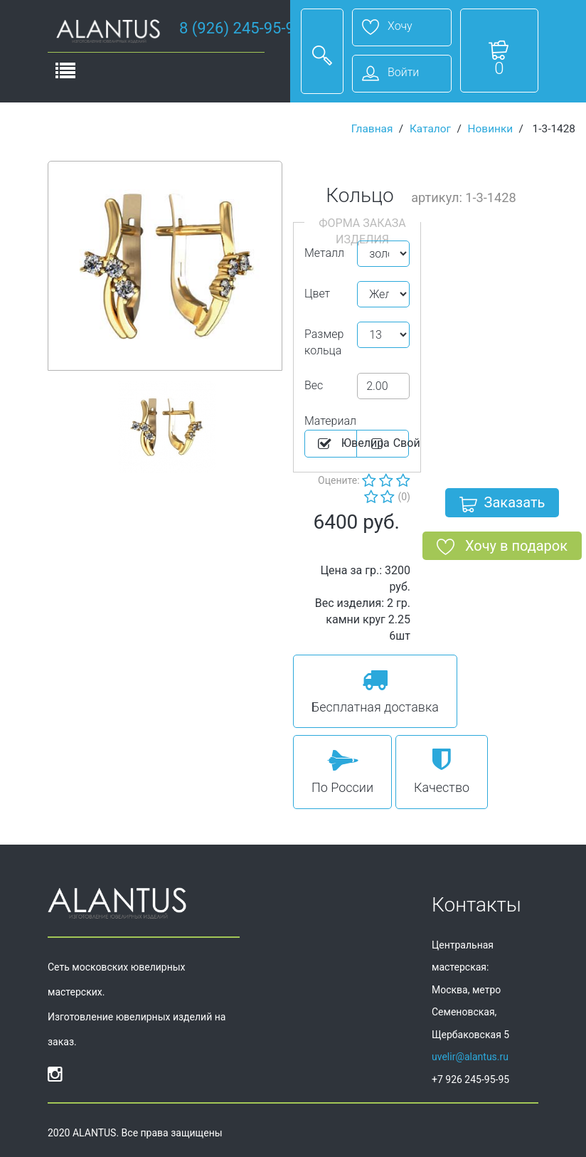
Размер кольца (323, 342)
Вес (313, 385)
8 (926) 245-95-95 (241, 28)
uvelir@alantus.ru (470, 1056)
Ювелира (336, 444)
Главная (372, 128)
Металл (324, 253)
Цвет (317, 293)
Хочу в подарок (502, 548)
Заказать (502, 505)
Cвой (388, 444)
